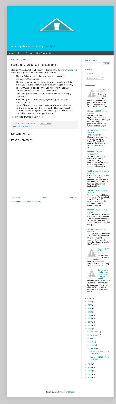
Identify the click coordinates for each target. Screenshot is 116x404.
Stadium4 (27, 126)
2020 (90, 312)
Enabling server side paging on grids (98, 172)
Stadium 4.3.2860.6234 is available (97, 112)
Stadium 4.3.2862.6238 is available (97, 211)
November (94, 335)
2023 (90, 301)
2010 (90, 377)
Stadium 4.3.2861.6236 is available (97, 230)
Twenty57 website (66, 70)
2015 (90, 329)
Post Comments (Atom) (31, 201)
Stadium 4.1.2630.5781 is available (99, 358)
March (92, 345)
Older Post (73, 197)
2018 (90, 318)
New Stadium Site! (44, 53)
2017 (90, 322)
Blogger (71, 392)
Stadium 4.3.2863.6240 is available (97, 191)
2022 (90, 305)
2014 (90, 364)
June (92, 338)
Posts (90, 73)
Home (44, 197)
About (12, 53)
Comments (92, 78)
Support (29, 53)
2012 (90, 371)
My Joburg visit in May (103, 249)
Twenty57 (49, 46)
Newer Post (16, 197)
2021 (90, 308)
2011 (90, 374)
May (92, 342)
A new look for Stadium (103, 90)
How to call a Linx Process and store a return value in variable (103, 274)
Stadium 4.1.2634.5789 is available (99, 352)
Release (21, 126)
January (93, 348)
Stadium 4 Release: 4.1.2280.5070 (95, 153)
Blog (20, 53)
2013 (90, 367)
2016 (90, 325)
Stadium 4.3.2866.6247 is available (97, 131)
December (94, 331)
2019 (90, 315)
